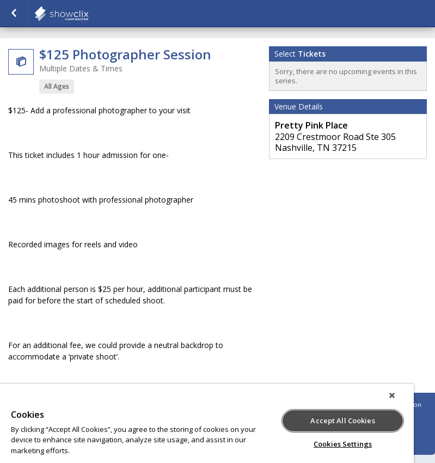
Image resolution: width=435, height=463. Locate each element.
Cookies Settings (343, 444)
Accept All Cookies (342, 420)
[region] (207, 423)
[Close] (392, 395)
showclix (88, 13)
